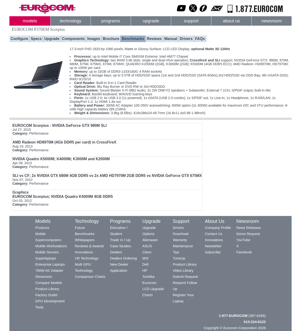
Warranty (180, 240)
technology (70, 20)
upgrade (151, 20)
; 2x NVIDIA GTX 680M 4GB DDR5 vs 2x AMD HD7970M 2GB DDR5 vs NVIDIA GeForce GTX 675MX (107, 176)
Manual (170, 39)
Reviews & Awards (89, 246)
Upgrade (51, 39)
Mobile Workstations (51, 246)
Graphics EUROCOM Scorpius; (62, 194)
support (191, 20)
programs (110, 20)
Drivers (186, 39)
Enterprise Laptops (50, 264)
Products (42, 228)
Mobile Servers (47, 252)
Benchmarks (133, 39)
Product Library (47, 289)
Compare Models (48, 283)
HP (144, 270)
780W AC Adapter (49, 270)
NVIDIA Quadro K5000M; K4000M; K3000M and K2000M (61, 159)
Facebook (244, 252)
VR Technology (87, 258)
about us (231, 20)
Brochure (111, 39)
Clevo (146, 252)
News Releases (248, 228)
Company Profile (218, 228)
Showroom (43, 277)
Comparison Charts (90, 277)
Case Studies (120, 246)
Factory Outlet (46, 295)
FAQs (200, 39)
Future (80, 228)
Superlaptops (45, 258)
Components (73, 39)
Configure (19, 39)
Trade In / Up (120, 240)
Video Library (183, 270)
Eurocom (149, 283)
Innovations (84, 252)
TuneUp (179, 258)
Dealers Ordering (123, 258)
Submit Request (185, 277)
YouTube (243, 240)
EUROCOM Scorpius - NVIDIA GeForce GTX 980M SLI (59, 126)
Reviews (154, 39)
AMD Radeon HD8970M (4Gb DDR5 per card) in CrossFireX (64, 142)
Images (93, 39)
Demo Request (248, 234)
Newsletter (213, 246)
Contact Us (213, 234)
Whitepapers (85, 240)
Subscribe (213, 252)
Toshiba (148, 277)
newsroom (271, 20)
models (30, 20)
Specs (36, 39)
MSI (145, 258)
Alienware (150, 240)
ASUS (147, 246)
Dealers (116, 252)
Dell (145, 264)
